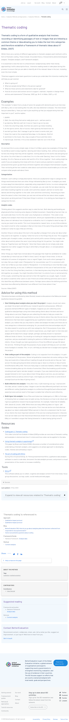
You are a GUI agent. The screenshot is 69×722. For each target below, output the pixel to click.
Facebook (65, 695)
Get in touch (8, 638)
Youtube (64, 698)
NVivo (7, 471)
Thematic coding (46, 17)
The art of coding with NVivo (15, 454)
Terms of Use (64, 719)
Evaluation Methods (33, 17)
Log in (29, 3)
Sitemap (55, 719)
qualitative (6, 575)
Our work (37, 3)
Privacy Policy (46, 719)
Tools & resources (7, 707)
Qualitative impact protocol (13, 520)
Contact (48, 3)
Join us (23, 3)
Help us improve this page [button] (13, 560)
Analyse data (23, 538)
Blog (43, 3)
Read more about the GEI (59, 663)
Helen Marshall (11, 591)
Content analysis (10, 544)
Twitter (64, 692)
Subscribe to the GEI (36, 707)
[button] (62, 9)
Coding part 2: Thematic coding (16, 432)
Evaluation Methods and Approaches (16, 17)
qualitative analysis (15, 575)
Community (5, 711)
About (54, 3)
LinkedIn (64, 701)
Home (3, 17)
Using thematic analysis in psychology (18, 441)
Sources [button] (7, 482)
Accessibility (36, 719)
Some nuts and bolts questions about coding (19, 533)
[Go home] (18, 9)
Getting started (6, 692)
